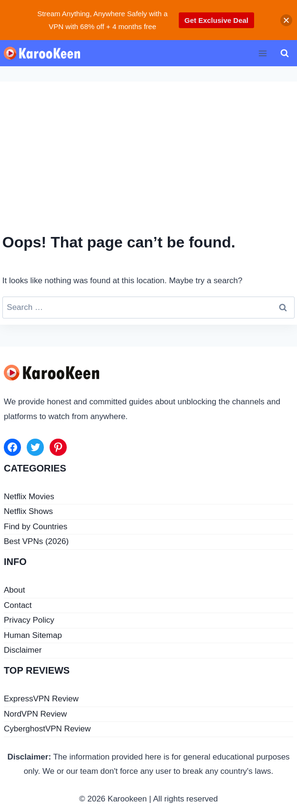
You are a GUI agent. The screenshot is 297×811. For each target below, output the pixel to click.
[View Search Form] (284, 53)
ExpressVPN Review (41, 698)
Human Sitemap (33, 635)
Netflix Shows (28, 511)
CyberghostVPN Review (47, 728)
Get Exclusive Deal (216, 20)
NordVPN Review (35, 714)
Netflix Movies (29, 496)
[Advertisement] (148, 159)
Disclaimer (22, 650)
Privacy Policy (29, 620)
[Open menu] (262, 53)
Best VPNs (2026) (36, 541)
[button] (286, 20)
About (14, 590)
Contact (18, 605)
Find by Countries (35, 526)
